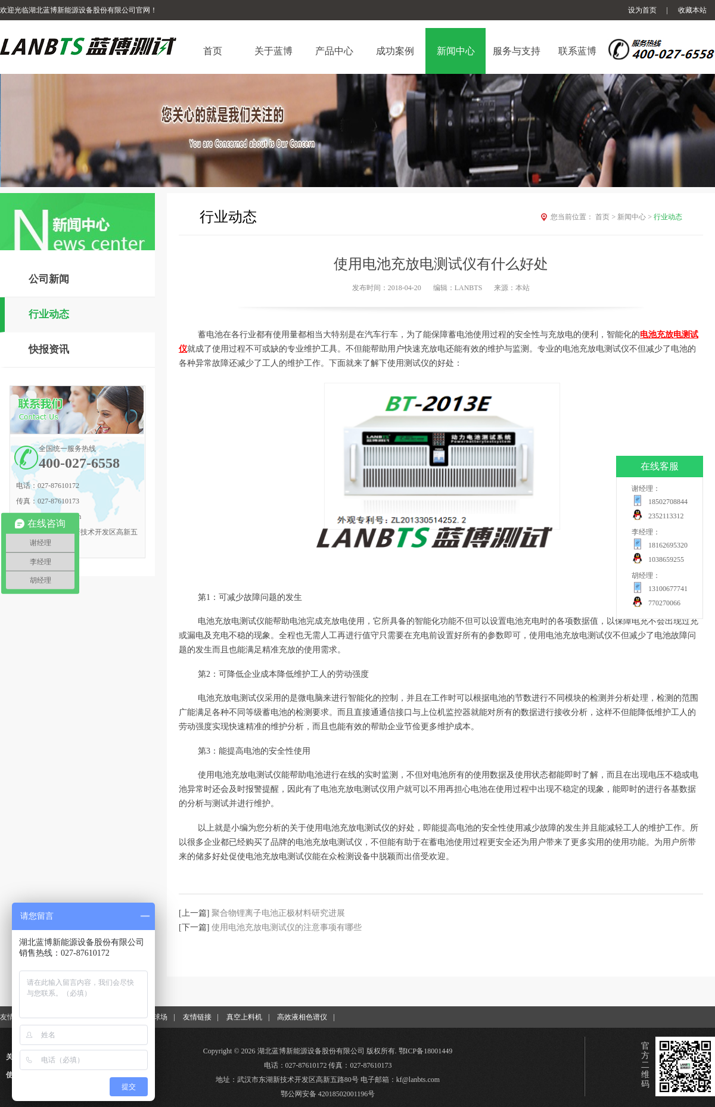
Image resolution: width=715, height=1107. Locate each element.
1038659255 (666, 559)
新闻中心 (635, 217)
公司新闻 (49, 279)
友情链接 (197, 1017)
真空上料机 (244, 1017)
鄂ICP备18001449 (426, 1051)
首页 (606, 217)
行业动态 (49, 314)
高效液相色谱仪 (302, 1017)
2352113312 (666, 516)
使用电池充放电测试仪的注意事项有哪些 (287, 927)
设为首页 (642, 10)
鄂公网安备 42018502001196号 (328, 1094)
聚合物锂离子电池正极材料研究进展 (278, 913)
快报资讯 (49, 349)
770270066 (664, 603)
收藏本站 (692, 10)
